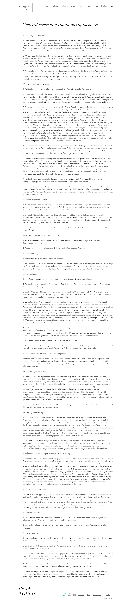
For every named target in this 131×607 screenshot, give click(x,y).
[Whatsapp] (64, 594)
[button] (111, 6)
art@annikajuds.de (30, 294)
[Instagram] (69, 594)
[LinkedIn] (74, 594)
